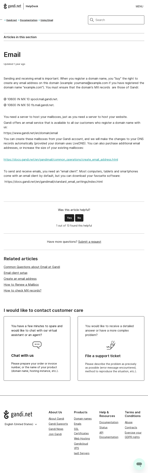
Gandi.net (11, 20)
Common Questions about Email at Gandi (32, 267)
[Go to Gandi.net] (23, 414)
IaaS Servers (81, 453)
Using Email (46, 20)
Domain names (83, 418)
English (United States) (21, 424)
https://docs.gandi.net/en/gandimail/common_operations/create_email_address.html (61, 159)
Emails (77, 423)
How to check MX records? (22, 290)
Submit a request (89, 241)
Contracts (131, 427)
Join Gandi (55, 434)
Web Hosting (82, 438)
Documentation (28, 20)
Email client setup (15, 273)
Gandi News (56, 428)
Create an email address (20, 279)
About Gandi (56, 418)
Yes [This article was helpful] (69, 217)
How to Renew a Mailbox (21, 284)
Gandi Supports (58, 423)
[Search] (120, 19)
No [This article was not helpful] (79, 217)
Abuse (129, 422)
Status (103, 427)
